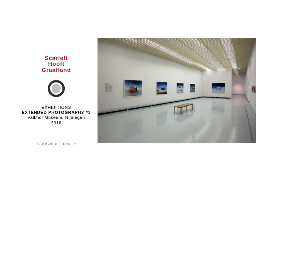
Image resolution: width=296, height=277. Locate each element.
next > (69, 143)
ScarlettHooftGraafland (56, 64)
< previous (47, 143)
